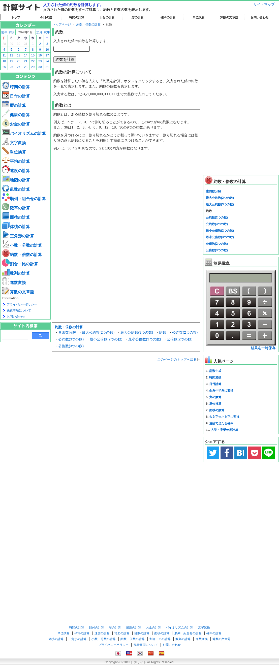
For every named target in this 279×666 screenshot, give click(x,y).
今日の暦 (46, 17)
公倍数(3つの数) (71, 346)
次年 (47, 32)
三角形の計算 (18, 236)
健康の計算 (16, 115)
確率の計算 (168, 17)
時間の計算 (76, 17)
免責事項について (19, 310)
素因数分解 (67, 332)
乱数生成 (215, 371)
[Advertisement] (25, 369)
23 (40, 61)
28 (4, 44)
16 (40, 55)
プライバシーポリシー (22, 304)
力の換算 (215, 397)
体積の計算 (16, 227)
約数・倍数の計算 (22, 254)
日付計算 (215, 384)
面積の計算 (16, 217)
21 (25, 61)
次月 (39, 32)
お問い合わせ (260, 17)
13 (18, 55)
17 (47, 55)
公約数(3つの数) (71, 339)
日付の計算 (107, 17)
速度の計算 (16, 171)
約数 (162, 332)
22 (33, 61)
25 (4, 67)
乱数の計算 (16, 189)
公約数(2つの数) (185, 332)
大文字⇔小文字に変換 (224, 417)
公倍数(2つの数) (179, 339)
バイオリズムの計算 (24, 133)
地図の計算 (16, 180)
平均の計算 (16, 161)
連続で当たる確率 (221, 423)
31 (25, 44)
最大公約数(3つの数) (136, 332)
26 (11, 67)
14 (25, 55)
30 (18, 44)
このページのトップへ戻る (177, 359)
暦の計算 (138, 17)
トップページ (62, 24)
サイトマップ (264, 4)
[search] (14, 336)
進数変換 (14, 282)
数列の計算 (16, 273)
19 (11, 61)
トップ (15, 17)
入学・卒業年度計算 (224, 430)
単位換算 (199, 17)
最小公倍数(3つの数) (144, 339)
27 (18, 67)
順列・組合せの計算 (24, 199)
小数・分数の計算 (22, 245)
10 (47, 49)
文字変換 (14, 143)
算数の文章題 (229, 17)
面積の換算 (216, 410)
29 (11, 44)
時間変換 (215, 377)
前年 (4, 32)
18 (4, 61)
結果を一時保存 (263, 348)
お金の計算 (16, 124)
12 (11, 55)
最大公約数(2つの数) (98, 332)
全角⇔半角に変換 (221, 390)
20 (18, 61)
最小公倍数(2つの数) (106, 339)
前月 (12, 32)
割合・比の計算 (20, 264)
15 (33, 55)
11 (4, 55)
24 (47, 61)
